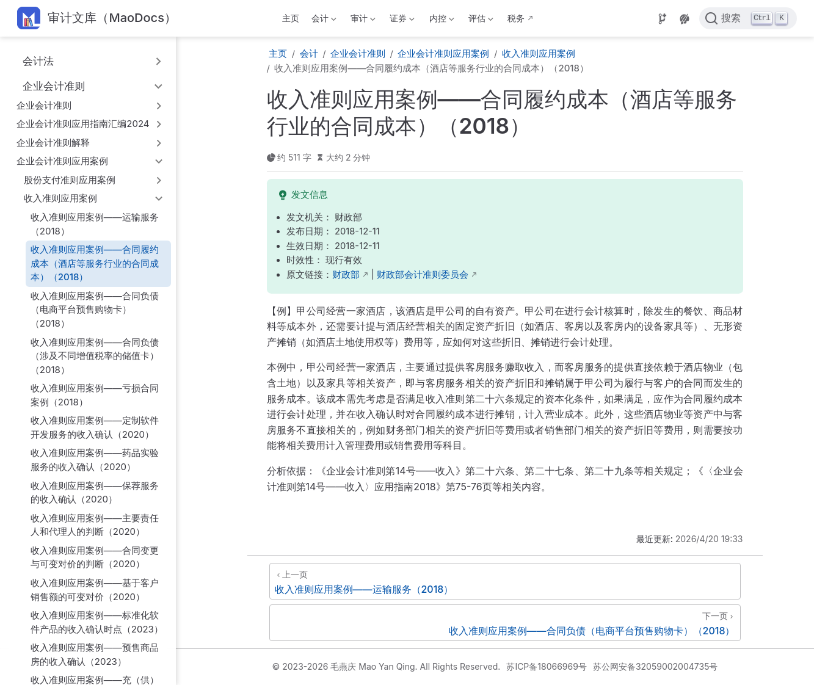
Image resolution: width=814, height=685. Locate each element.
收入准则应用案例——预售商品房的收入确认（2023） (95, 654)
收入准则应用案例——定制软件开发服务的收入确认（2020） (95, 427)
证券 (401, 20)
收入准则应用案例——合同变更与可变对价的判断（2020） (95, 557)
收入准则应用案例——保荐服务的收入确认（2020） (95, 493)
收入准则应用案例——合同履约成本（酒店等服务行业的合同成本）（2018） (95, 263)
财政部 (346, 274)
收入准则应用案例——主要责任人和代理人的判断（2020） (95, 525)
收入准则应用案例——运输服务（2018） (95, 224)
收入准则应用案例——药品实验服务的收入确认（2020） (95, 460)
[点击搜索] (748, 18)
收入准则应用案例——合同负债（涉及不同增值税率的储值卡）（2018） (95, 355)
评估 (479, 20)
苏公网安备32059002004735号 (655, 666)
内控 (440, 20)
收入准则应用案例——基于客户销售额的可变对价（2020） (95, 590)
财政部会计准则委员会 (422, 274)
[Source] (662, 19)
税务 (516, 18)
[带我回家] (96, 19)
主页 (290, 18)
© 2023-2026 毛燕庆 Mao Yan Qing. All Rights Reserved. (386, 666)
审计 (362, 20)
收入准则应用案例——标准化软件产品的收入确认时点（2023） (97, 622)
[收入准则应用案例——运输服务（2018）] (505, 581)
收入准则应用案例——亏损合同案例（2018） (95, 395)
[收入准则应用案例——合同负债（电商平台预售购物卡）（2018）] (505, 622)
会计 (322, 20)
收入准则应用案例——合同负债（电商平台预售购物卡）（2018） (95, 309)
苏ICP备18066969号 (546, 666)
